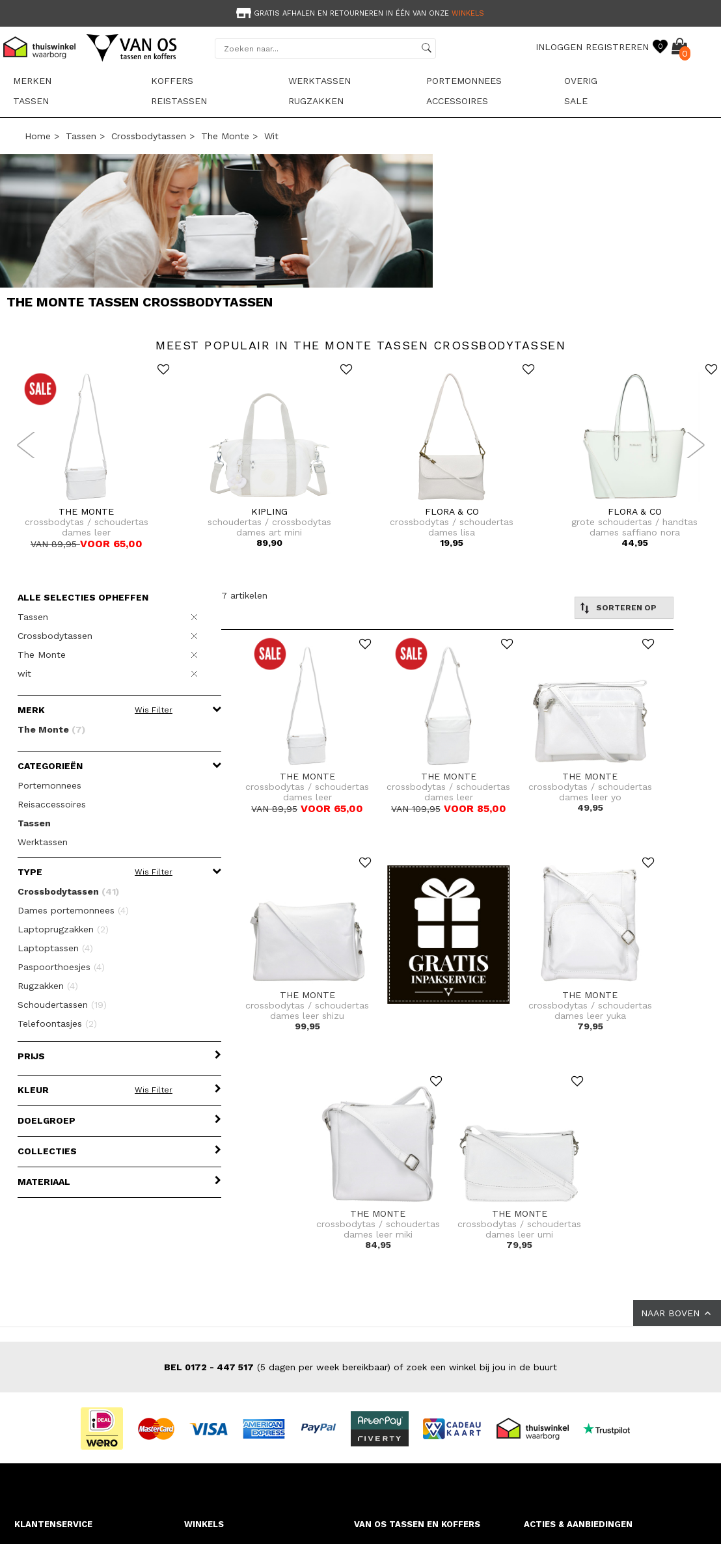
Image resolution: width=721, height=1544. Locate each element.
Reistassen (179, 101)
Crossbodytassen (148, 136)
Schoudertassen (62, 1004)
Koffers (172, 80)
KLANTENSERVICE (53, 1524)
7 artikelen (244, 595)
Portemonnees (464, 80)
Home (38, 136)
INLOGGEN (559, 47)
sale (576, 101)
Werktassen (319, 80)
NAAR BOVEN (677, 1313)
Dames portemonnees (73, 910)
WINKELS (204, 1524)
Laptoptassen (55, 948)
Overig (580, 80)
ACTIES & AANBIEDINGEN (578, 1524)
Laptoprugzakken (63, 929)
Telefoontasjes (57, 1023)
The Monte (225, 136)
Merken (32, 80)
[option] (360, 12)
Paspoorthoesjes (61, 967)
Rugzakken (316, 101)
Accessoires (457, 101)
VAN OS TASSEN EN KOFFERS (417, 1524)
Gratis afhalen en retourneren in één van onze (359, 13)
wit (271, 136)
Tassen (31, 101)
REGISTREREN (617, 47)
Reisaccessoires (52, 804)
